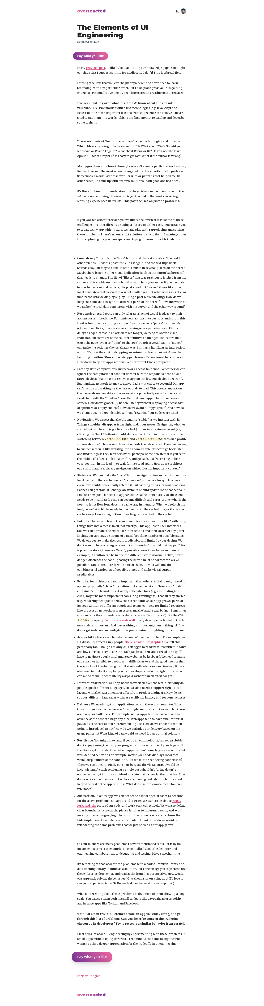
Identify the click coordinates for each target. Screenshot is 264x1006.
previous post (95, 67)
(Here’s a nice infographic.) (144, 642)
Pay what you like (90, 56)
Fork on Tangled (88, 976)
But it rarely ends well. (120, 620)
